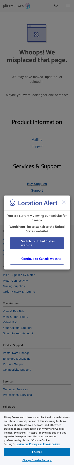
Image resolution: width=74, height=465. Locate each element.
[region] (37, 438)
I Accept (37, 451)
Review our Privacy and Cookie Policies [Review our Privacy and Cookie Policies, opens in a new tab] (38, 444)
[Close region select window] (63, 202)
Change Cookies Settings (37, 460)
